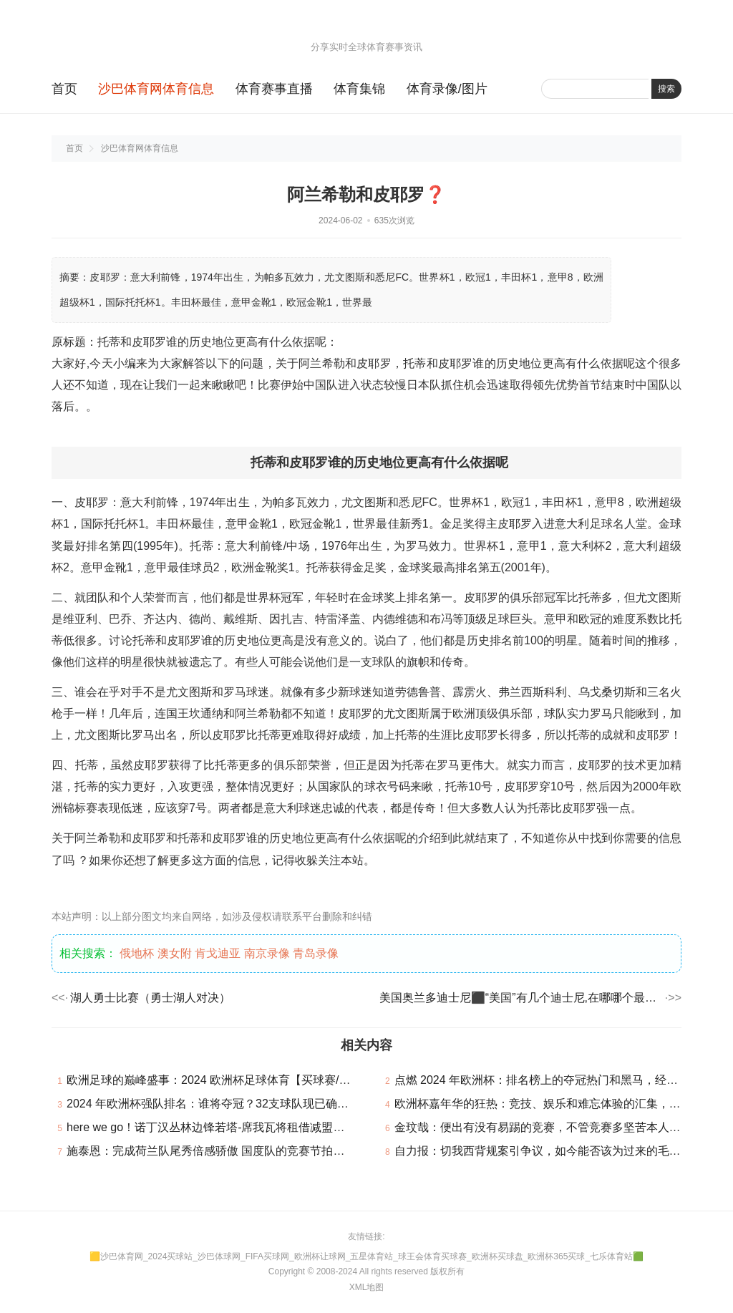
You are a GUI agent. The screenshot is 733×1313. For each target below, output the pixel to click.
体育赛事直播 (274, 89)
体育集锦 (359, 89)
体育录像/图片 (447, 89)
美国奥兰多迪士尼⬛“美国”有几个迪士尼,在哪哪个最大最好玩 (521, 998)
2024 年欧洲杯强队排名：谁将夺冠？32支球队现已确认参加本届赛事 (242, 1104)
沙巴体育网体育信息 (156, 89)
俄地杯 (137, 953)
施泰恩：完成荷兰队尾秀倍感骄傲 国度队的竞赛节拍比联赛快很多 (234, 1151)
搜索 (666, 89)
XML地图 (366, 1287)
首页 (64, 89)
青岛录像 (316, 953)
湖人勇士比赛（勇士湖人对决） (150, 998)
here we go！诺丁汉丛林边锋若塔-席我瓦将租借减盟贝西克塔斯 (229, 1127)
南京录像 (267, 953)
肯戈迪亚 (218, 953)
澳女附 (174, 953)
